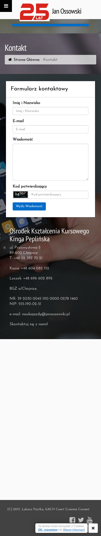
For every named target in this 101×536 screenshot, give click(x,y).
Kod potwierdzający (30, 187)
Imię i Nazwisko (26, 103)
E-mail (18, 121)
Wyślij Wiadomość (29, 206)
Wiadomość (23, 140)
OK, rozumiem (48, 529)
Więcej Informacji (74, 529)
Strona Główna (26, 60)
